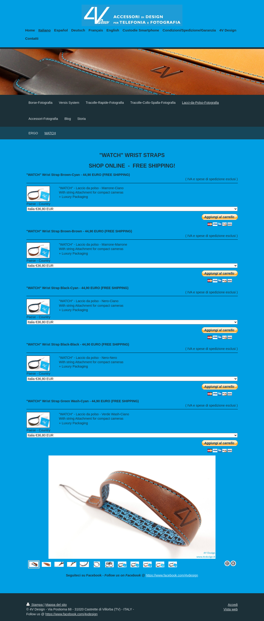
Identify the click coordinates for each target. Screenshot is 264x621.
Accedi (233, 605)
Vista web (231, 609)
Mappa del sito (56, 605)
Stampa (35, 605)
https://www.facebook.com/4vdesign (172, 575)
